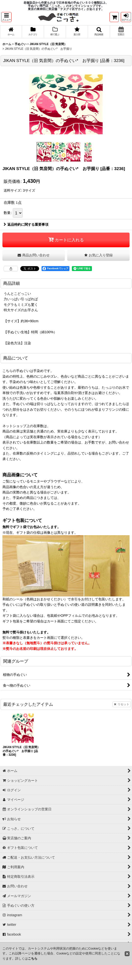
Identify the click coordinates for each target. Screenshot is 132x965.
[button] (6, 17)
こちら (32, 958)
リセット (121, 705)
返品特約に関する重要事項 (26, 225)
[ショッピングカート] (114, 17)
